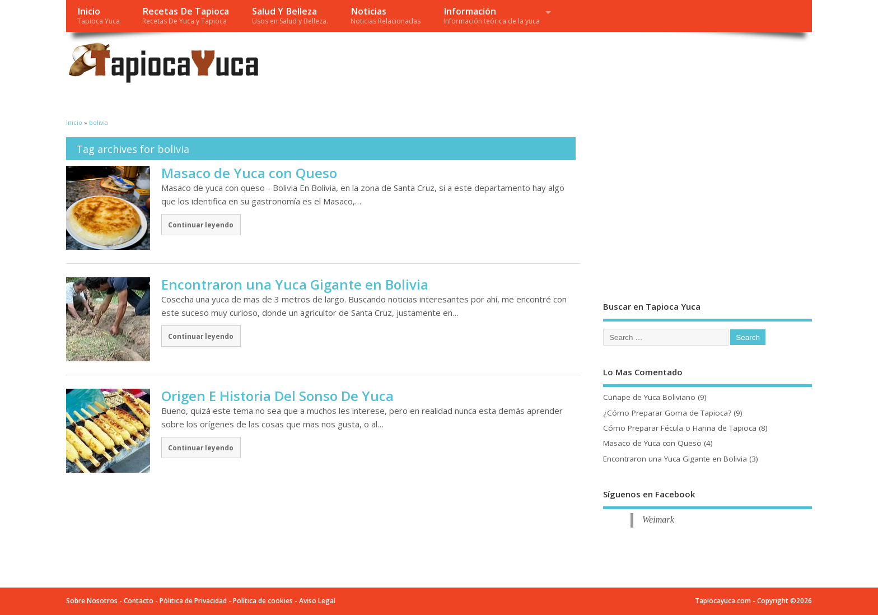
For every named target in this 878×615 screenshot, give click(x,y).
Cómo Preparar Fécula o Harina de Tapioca (679, 428)
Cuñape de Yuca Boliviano (649, 397)
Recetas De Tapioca (185, 15)
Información (491, 15)
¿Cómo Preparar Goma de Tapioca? (667, 413)
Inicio (98, 15)
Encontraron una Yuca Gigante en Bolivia (294, 284)
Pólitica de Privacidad (193, 600)
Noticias (386, 15)
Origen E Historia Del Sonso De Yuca (277, 395)
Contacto (138, 600)
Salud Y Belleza (290, 15)
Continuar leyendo (200, 224)
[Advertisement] (599, 66)
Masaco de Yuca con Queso (249, 173)
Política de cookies (263, 600)
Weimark (658, 520)
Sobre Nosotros (92, 600)
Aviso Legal (317, 600)
